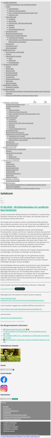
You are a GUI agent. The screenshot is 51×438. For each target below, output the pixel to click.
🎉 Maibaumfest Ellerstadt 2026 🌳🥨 (16, 329)
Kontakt (6, 407)
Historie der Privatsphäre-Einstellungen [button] (16, 417)
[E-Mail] (6, 399)
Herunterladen (20, 289)
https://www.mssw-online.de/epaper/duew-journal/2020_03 (21, 309)
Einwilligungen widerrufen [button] (12, 419)
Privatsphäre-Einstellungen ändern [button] (15, 415)
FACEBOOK (7, 413)
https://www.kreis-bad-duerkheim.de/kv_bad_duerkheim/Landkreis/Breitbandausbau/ (22, 299)
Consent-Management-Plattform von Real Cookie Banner (20, 436)
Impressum (7, 409)
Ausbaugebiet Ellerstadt (7, 289)
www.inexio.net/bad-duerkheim (11, 318)
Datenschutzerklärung (11, 411)
